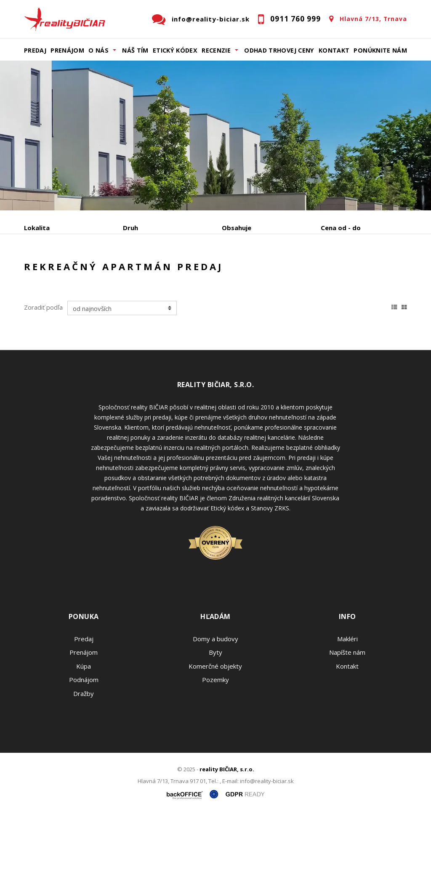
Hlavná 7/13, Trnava (373, 19)
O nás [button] (98, 50)
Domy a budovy (215, 719)
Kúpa (150, 271)
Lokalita (37, 227)
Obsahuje (236, 227)
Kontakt (334, 50)
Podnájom (55, 291)
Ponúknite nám (380, 50)
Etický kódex (175, 50)
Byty (215, 733)
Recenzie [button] (216, 50)
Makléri (347, 719)
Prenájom (67, 50)
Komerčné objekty (215, 747)
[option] (215, 135)
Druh (130, 227)
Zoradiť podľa (43, 388)
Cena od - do (341, 227)
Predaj (35, 50)
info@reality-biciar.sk (211, 19)
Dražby (83, 774)
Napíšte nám (347, 733)
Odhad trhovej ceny (279, 50)
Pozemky (215, 760)
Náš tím (135, 50)
